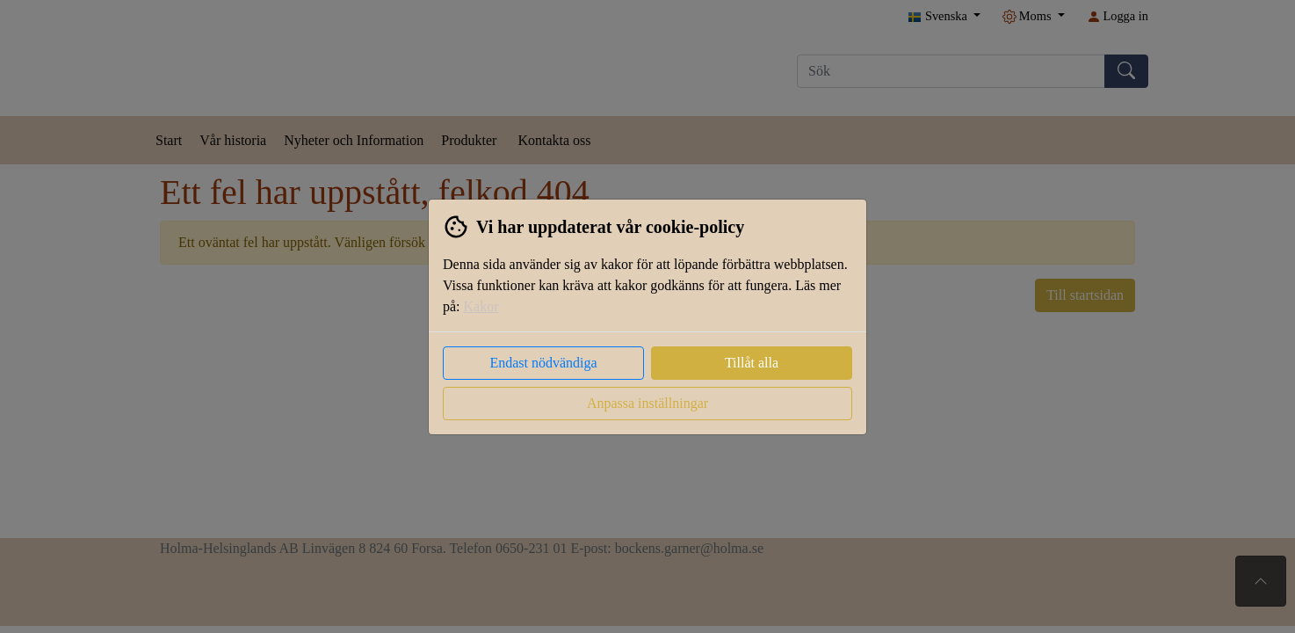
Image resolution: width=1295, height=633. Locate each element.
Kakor (481, 306)
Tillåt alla (751, 362)
